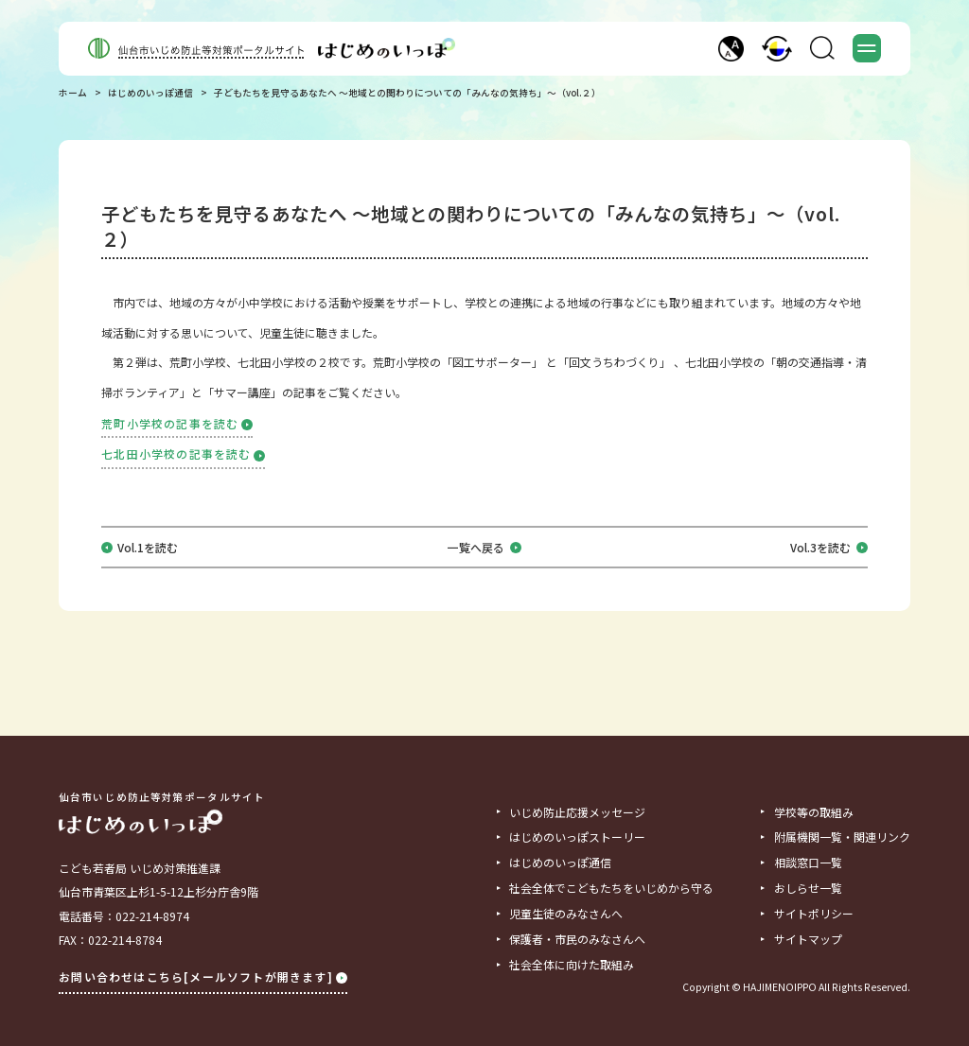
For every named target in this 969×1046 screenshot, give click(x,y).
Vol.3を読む (829, 547)
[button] (731, 48)
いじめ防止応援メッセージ (577, 812)
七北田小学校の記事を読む (183, 453)
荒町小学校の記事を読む (177, 423)
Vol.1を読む (147, 547)
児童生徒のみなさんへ (566, 913)
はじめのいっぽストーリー (577, 837)
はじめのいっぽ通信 (150, 93)
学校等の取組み (814, 812)
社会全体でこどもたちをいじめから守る (611, 888)
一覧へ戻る (484, 547)
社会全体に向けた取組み (571, 964)
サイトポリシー (814, 913)
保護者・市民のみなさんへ (577, 939)
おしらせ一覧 (808, 888)
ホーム (73, 93)
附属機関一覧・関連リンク (842, 837)
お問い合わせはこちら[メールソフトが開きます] (202, 976)
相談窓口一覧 (808, 862)
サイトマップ (808, 939)
